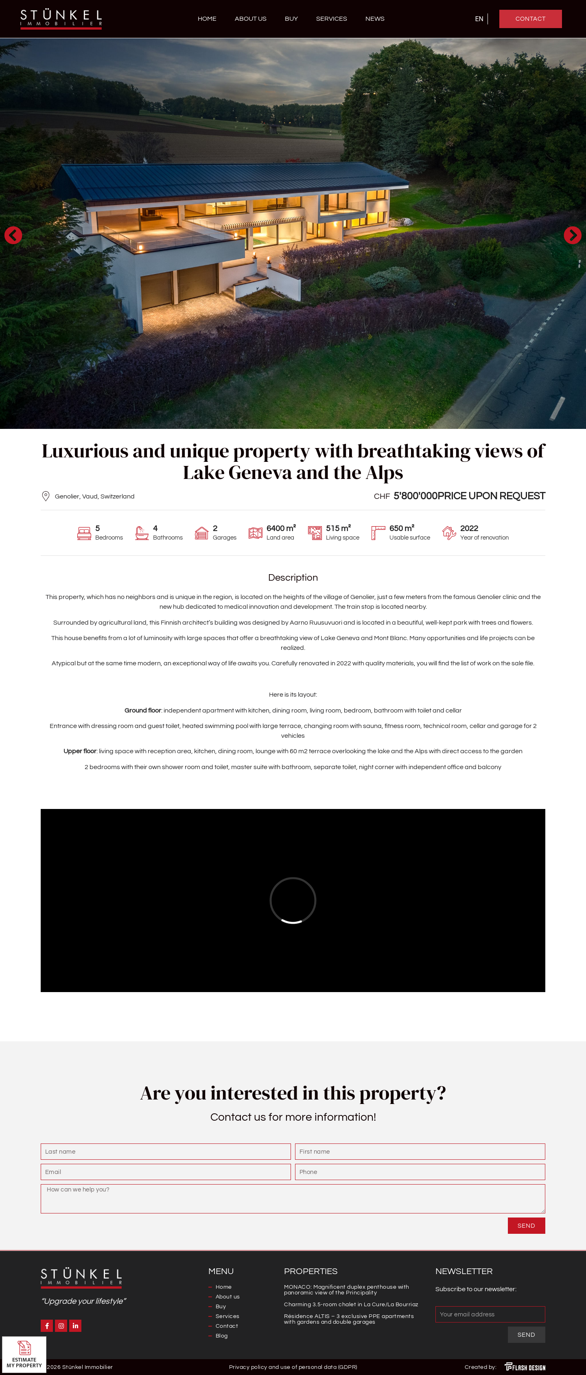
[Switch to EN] (479, 19)
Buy (291, 18)
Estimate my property (24, 1362)
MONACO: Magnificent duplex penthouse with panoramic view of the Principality (346, 1290)
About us (251, 18)
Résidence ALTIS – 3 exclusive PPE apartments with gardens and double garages (349, 1319)
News (375, 18)
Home (207, 18)
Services (331, 18)
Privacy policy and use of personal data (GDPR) (293, 1367)
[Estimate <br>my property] (24, 1348)
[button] (13, 235)
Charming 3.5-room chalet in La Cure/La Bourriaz (351, 1304)
